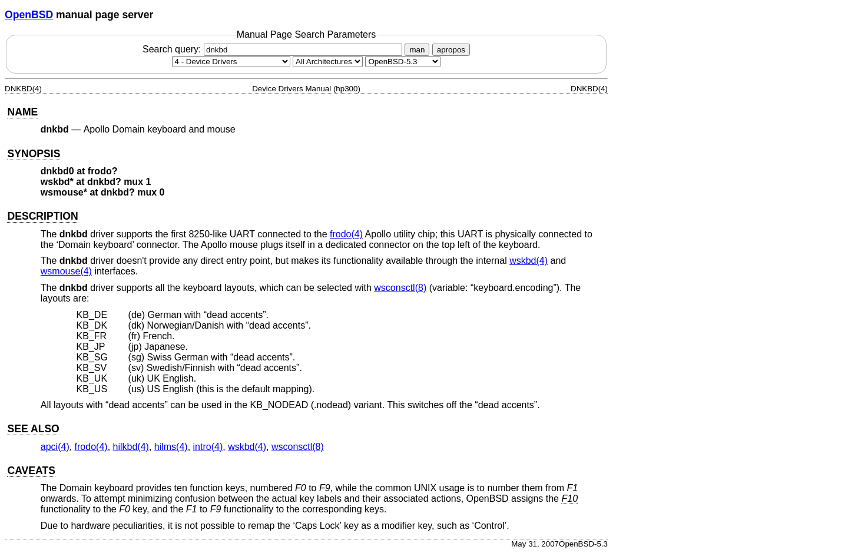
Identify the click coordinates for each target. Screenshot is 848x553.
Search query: (274, 49)
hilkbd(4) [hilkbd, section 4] (131, 447)
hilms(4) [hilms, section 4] (171, 447)
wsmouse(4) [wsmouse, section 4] (66, 271)
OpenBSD (29, 15)
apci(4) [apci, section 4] (55, 447)
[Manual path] (402, 61)
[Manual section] (231, 61)
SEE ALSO (33, 429)
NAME (22, 112)
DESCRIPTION (42, 216)
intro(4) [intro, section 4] (208, 447)
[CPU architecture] (328, 61)
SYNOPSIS (33, 154)
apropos (451, 49)
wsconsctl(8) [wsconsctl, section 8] (400, 288)
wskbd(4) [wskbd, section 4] (528, 261)
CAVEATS (31, 470)
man (417, 49)
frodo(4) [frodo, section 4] (346, 234)
